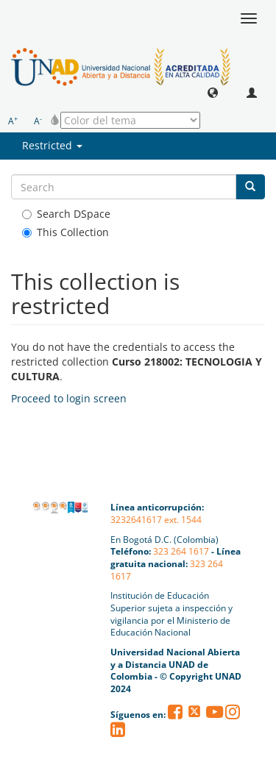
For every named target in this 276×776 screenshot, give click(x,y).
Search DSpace (66, 214)
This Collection (65, 232)
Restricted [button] (52, 145)
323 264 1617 (181, 551)
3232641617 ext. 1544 (156, 519)
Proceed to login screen (69, 398)
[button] (212, 91)
